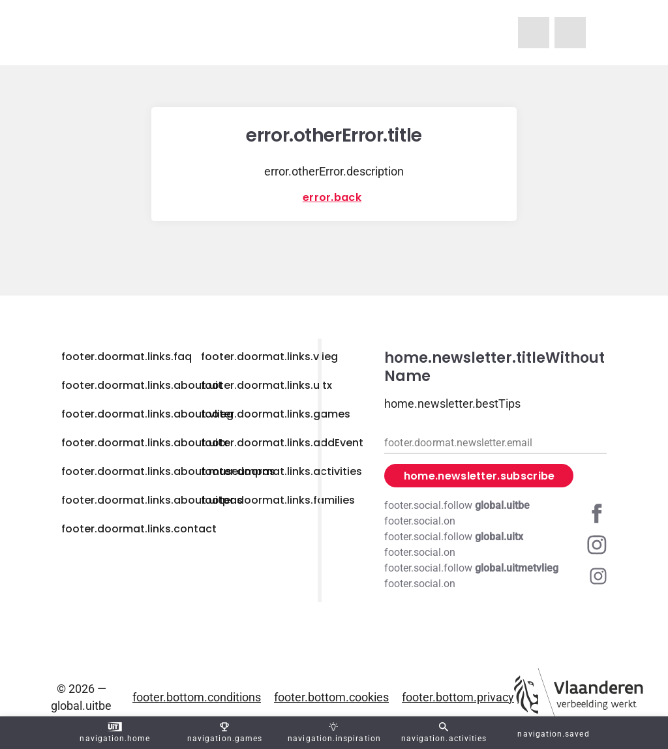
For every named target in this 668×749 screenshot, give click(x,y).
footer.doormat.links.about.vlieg (147, 413)
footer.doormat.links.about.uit (141, 385)
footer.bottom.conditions (196, 697)
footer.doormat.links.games (275, 413)
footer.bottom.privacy (458, 697)
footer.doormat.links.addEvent (282, 442)
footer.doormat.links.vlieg (269, 356)
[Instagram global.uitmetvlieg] (495, 576)
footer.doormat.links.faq (126, 356)
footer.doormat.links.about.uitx (144, 442)
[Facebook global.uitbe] (495, 513)
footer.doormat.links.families (278, 500)
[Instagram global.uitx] (495, 544)
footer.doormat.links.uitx (266, 385)
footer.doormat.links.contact (139, 528)
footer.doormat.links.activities (281, 471)
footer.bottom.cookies (331, 697)
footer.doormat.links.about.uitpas (152, 500)
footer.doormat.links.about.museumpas (168, 471)
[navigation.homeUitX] (570, 32)
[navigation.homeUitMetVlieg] (533, 32)
